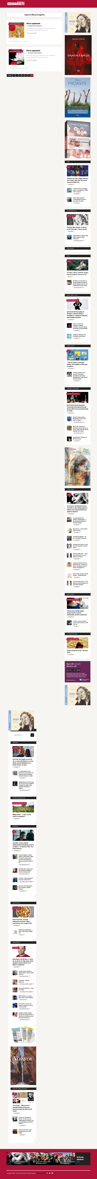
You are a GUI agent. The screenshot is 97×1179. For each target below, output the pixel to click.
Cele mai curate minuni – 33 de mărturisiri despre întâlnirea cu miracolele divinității (80, 583)
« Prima (9, 75)
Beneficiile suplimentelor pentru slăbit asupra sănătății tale (26, 931)
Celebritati (11, 11)
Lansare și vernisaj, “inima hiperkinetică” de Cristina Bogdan (25, 1131)
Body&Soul (35, 11)
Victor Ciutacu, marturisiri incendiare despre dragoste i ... (65, 1162)
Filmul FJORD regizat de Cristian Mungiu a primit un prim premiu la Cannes (79, 199)
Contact (73, 10)
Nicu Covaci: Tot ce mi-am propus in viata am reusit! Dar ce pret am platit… (26, 1005)
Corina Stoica (16, 966)
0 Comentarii (25, 68)
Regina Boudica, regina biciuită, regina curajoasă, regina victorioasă (80, 237)
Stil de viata (26, 11)
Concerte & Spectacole (73, 393)
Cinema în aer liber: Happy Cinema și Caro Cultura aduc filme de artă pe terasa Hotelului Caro (77, 180)
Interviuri (15, 748)
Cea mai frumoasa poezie (19, 803)
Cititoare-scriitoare (72, 639)
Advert (69, 261)
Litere (19, 11)
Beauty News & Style (72, 300)
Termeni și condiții (40, 1173)
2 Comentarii (25, 41)
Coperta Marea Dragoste (15, 24)
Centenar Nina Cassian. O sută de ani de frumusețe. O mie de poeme (80, 546)
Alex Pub (69, 276)
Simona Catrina (23, 999)
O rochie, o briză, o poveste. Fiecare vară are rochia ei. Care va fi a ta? (80, 622)
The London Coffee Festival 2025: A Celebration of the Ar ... (42, 1162)
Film (68, 167)
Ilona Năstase (16, 850)
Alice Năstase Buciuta (78, 240)
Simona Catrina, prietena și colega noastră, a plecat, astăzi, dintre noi (26, 973)
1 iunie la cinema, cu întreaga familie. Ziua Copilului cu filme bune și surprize (80, 190)
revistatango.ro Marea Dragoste (34, 25)
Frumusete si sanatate (73, 599)
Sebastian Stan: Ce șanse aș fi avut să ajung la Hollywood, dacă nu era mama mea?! (26, 870)
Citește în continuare (31, 33)
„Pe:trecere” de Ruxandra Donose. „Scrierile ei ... (18, 1162)
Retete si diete (16, 908)
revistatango (70, 184)
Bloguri (56, 11)
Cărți (68, 494)
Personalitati (58, 1154)
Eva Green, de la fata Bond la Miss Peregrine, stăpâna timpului (25, 887)
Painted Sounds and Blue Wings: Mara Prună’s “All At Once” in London (79, 419)
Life (32, 1154)
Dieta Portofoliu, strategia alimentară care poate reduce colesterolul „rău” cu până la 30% (22, 921)
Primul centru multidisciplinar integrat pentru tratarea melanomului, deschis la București (77, 613)
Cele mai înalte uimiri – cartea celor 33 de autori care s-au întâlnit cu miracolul (80, 555)
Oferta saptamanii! (33, 23)
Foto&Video (48, 11)
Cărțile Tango (65, 10)
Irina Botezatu (22, 890)
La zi (41, 11)
